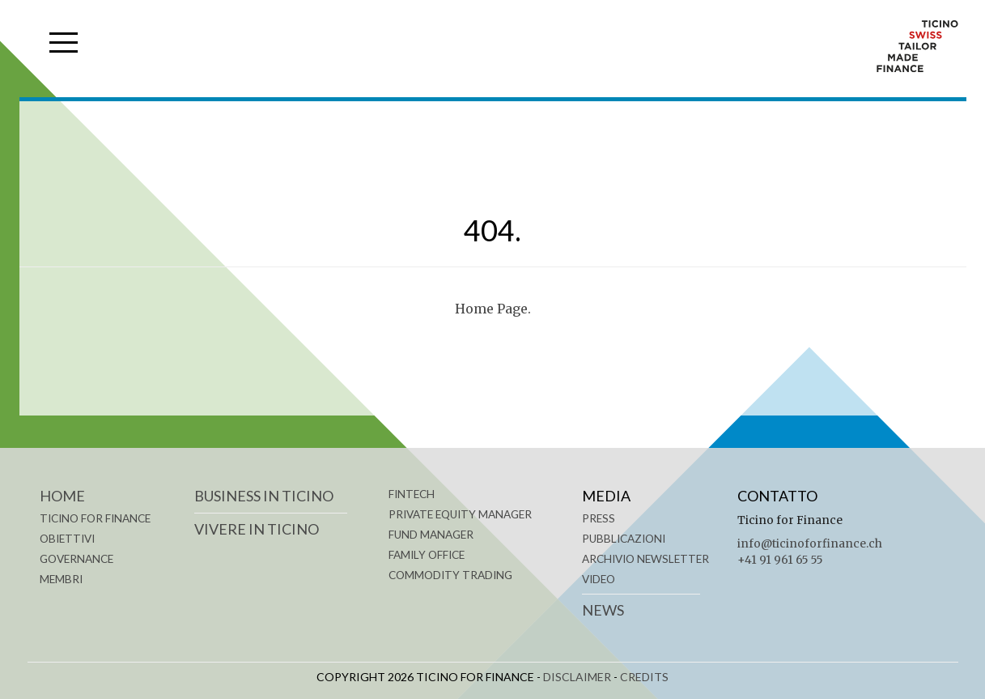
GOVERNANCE (76, 558)
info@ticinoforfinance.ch (809, 544)
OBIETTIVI (67, 538)
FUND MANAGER (430, 534)
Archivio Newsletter (645, 558)
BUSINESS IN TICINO (263, 496)
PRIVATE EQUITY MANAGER (460, 514)
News (603, 610)
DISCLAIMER (577, 677)
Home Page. (493, 308)
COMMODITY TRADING (450, 575)
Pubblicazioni (623, 538)
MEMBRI (61, 579)
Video (598, 579)
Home (62, 496)
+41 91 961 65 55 (780, 560)
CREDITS (644, 677)
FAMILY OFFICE (426, 554)
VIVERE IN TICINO (256, 529)
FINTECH (411, 494)
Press (598, 518)
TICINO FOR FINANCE (95, 518)
